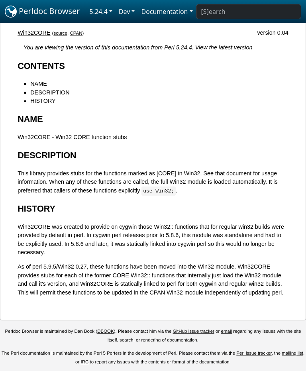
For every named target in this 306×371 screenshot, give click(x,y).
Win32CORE (34, 32)
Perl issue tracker (253, 353)
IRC (85, 361)
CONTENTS (41, 66)
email (226, 331)
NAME (38, 83)
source (60, 33)
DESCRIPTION (49, 92)
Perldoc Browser (42, 12)
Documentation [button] (164, 11)
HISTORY (42, 101)
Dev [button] (124, 11)
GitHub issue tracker (193, 331)
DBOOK (105, 331)
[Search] (248, 11)
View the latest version (224, 47)
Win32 (192, 173)
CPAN (76, 33)
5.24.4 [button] (99, 11)
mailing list (292, 353)
